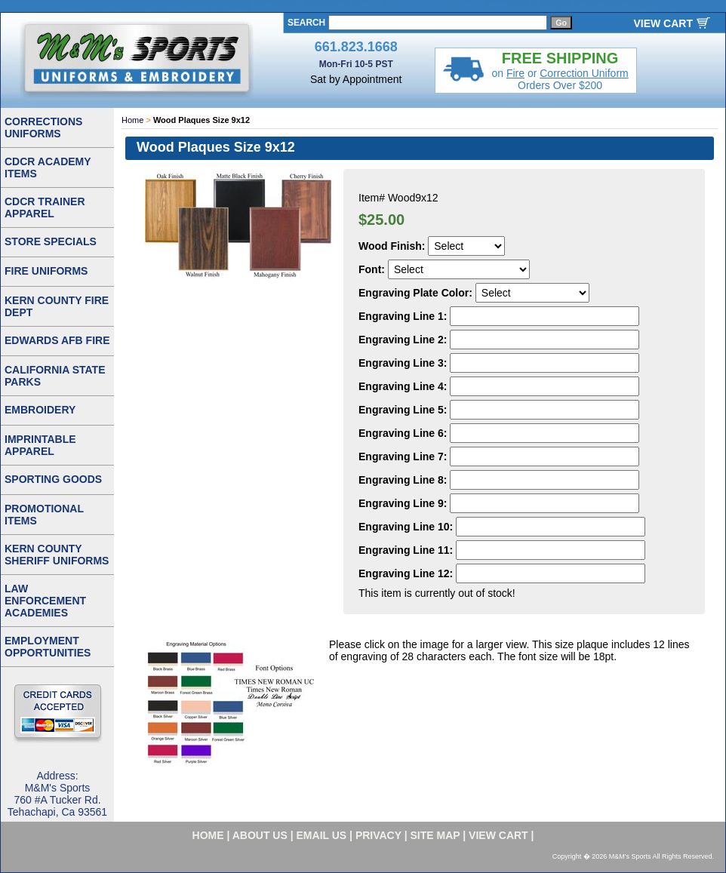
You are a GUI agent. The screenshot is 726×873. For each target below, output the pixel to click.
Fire (515, 73)
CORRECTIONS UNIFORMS (43, 127)
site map (435, 835)
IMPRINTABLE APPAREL (40, 445)
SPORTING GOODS (53, 479)
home (208, 835)
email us (322, 835)
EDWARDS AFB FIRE (57, 340)
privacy (378, 835)
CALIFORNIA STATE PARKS (55, 376)
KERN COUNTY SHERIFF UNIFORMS (57, 555)
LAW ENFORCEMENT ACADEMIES (45, 601)
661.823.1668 (356, 46)
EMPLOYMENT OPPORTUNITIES (48, 647)
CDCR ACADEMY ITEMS (48, 167)
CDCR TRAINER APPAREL (45, 207)
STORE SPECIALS (51, 241)
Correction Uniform (584, 73)
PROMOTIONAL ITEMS (44, 515)
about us (260, 835)
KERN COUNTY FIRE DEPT (57, 306)
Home (132, 119)
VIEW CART (663, 23)
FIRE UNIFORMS (46, 271)
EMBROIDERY (40, 410)
